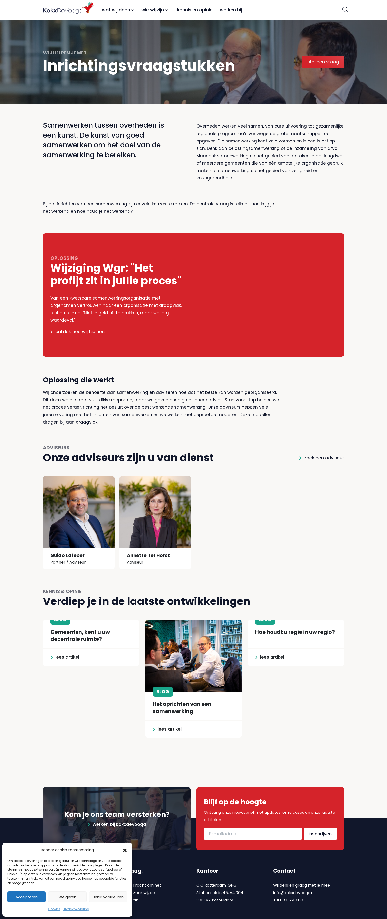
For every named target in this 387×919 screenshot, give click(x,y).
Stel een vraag (323, 62)
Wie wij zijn (154, 10)
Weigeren (67, 897)
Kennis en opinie (195, 10)
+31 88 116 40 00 (288, 882)
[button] (124, 850)
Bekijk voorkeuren (108, 897)
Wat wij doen (118, 10)
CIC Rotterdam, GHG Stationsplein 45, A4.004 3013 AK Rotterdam (219, 874)
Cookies (54, 909)
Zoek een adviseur (324, 458)
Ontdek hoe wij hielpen (80, 332)
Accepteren (27, 897)
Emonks (336, 915)
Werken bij (231, 10)
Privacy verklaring (76, 909)
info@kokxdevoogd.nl (293, 874)
